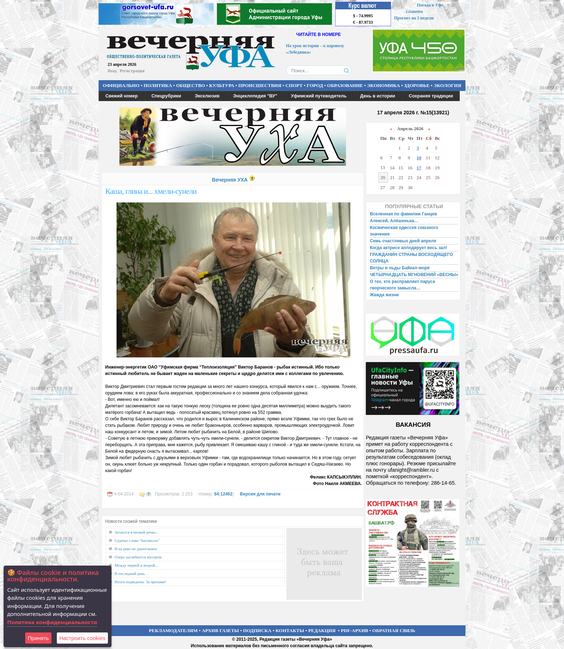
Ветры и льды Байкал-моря (399, 267)
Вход (112, 70)
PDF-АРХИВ (354, 630)
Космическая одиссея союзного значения (404, 231)
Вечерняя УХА (229, 180)
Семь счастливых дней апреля (403, 240)
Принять (38, 638)
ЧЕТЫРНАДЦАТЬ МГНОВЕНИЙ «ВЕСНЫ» (414, 274)
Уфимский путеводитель (319, 96)
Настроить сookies (82, 638)
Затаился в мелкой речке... (137, 532)
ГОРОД (315, 85)
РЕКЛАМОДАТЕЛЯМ (173, 630)
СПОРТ (294, 85)
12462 (226, 494)
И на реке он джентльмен (136, 549)
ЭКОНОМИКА (383, 85)
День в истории (377, 96)
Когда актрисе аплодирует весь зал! (408, 247)
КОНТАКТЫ (290, 630)
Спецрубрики (166, 96)
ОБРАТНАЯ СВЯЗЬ (393, 630)
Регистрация (132, 70)
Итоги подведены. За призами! (140, 582)
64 (216, 494)
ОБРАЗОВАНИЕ (345, 85)
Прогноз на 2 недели (414, 17)
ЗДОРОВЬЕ (416, 85)
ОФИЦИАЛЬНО (121, 85)
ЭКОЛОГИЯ (447, 85)
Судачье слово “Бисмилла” (137, 540)
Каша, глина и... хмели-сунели (151, 191)
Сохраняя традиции (431, 96)
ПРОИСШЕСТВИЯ (260, 85)
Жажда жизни (384, 294)
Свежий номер (121, 96)
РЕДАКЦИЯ (322, 630)
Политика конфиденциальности (52, 622)
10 (419, 157)
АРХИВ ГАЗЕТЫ (220, 630)
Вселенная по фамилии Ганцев (403, 213)
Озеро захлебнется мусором (138, 557)
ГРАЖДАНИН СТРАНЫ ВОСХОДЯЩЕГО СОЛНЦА (411, 258)
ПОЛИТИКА (158, 85)
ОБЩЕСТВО (190, 85)
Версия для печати (260, 494)
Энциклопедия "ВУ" (255, 96)
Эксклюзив (207, 96)
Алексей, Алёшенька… (394, 220)
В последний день (130, 573)
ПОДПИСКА (257, 630)
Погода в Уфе (430, 5)
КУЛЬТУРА (221, 85)
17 (419, 167)
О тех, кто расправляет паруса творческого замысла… (402, 285)
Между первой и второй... (136, 565)
